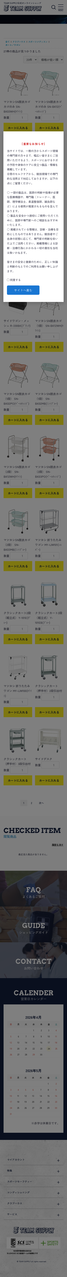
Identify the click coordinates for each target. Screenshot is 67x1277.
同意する (14, 280)
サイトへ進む (23, 290)
